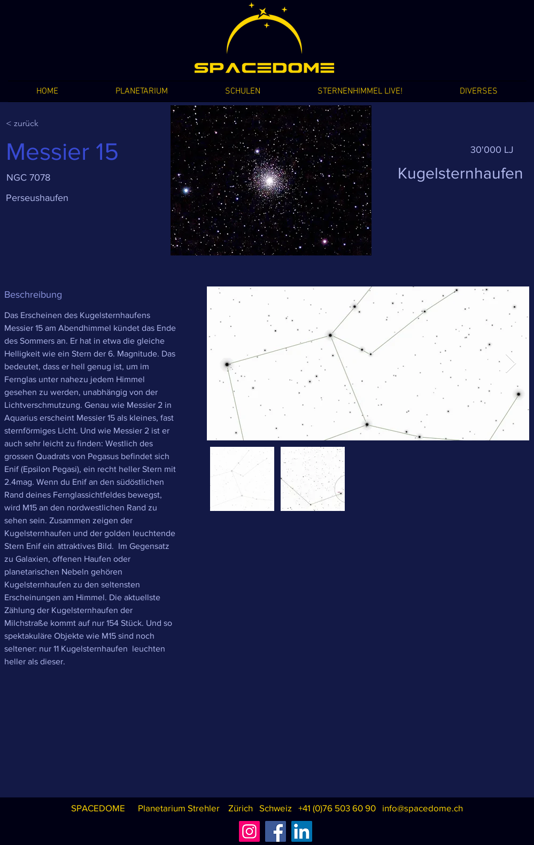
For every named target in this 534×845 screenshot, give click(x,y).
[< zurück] (44, 123)
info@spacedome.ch (422, 808)
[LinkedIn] (301, 831)
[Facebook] (275, 831)
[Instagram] (249, 831)
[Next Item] (511, 363)
